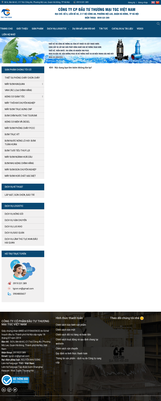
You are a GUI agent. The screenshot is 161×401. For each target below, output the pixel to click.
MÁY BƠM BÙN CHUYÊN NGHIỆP (20, 169)
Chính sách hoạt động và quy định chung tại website (77, 341)
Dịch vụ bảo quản (14, 232)
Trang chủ (6, 28)
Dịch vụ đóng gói (14, 214)
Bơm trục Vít (12, 134)
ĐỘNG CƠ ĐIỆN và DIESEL (17, 121)
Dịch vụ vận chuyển (16, 220)
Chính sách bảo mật (65, 329)
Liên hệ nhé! (8, 34)
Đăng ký (131, 2)
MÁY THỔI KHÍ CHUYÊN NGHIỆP (20, 103)
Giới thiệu (22, 28)
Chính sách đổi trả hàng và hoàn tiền (73, 334)
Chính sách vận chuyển (67, 348)
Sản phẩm (37, 28)
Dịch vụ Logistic (57, 28)
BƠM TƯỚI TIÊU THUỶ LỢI (17, 150)
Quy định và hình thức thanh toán (71, 353)
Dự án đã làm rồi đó (83, 28)
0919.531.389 (82, 2)
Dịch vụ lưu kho (13, 226)
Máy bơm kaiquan (15, 84)
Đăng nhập (143, 2)
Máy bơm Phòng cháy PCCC (20, 128)
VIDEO (140, 28)
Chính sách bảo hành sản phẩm (71, 324)
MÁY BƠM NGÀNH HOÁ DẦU (18, 157)
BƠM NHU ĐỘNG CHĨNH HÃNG (19, 163)
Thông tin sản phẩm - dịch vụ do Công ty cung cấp (78, 360)
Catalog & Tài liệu (122, 28)
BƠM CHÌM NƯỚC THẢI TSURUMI (21, 115)
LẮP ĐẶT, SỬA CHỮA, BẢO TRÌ (19, 195)
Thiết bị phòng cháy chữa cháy (22, 77)
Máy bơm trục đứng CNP (18, 109)
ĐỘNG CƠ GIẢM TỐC (15, 96)
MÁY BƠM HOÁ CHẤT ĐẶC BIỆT (20, 176)
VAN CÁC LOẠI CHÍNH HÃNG (18, 90)
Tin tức (103, 28)
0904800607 (19, 294)
